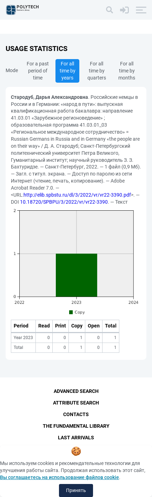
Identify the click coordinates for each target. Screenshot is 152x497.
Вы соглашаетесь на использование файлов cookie (59, 477)
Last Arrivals (76, 437)
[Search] (109, 9)
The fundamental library (76, 426)
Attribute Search (76, 403)
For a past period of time (38, 71)
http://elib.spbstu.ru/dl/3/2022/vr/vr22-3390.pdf (77, 195)
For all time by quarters (96, 71)
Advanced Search (76, 391)
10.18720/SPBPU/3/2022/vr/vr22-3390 (64, 202)
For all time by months (126, 71)
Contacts (76, 414)
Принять (76, 490)
